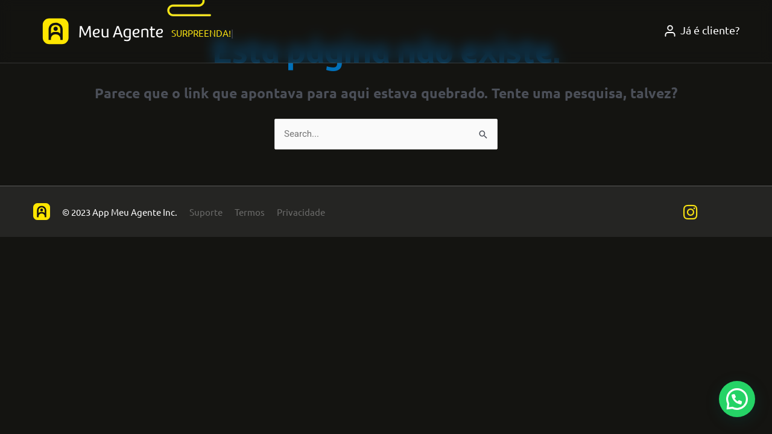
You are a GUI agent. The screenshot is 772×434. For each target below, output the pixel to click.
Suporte (206, 212)
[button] (737, 399)
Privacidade (301, 212)
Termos (250, 212)
